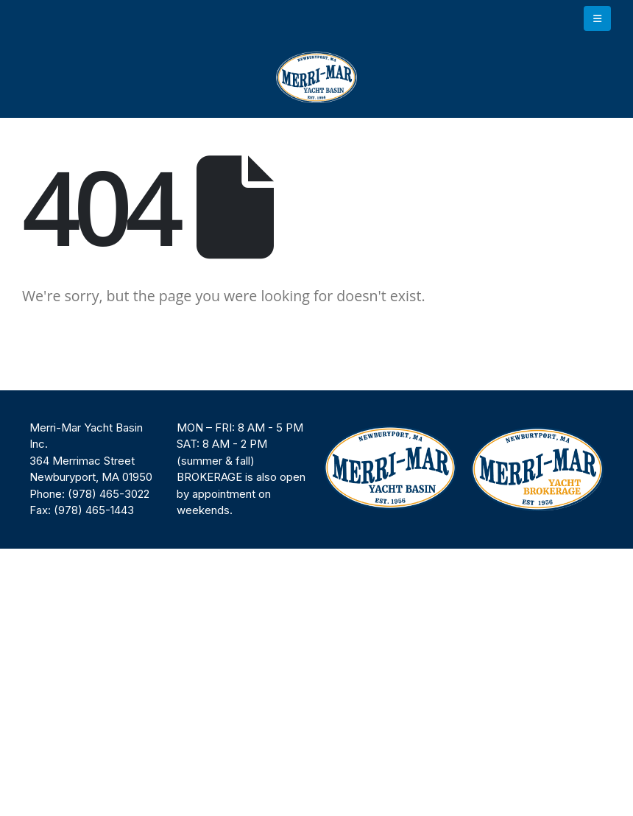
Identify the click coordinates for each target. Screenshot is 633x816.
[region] (316, 469)
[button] (597, 18)
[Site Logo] (316, 77)
